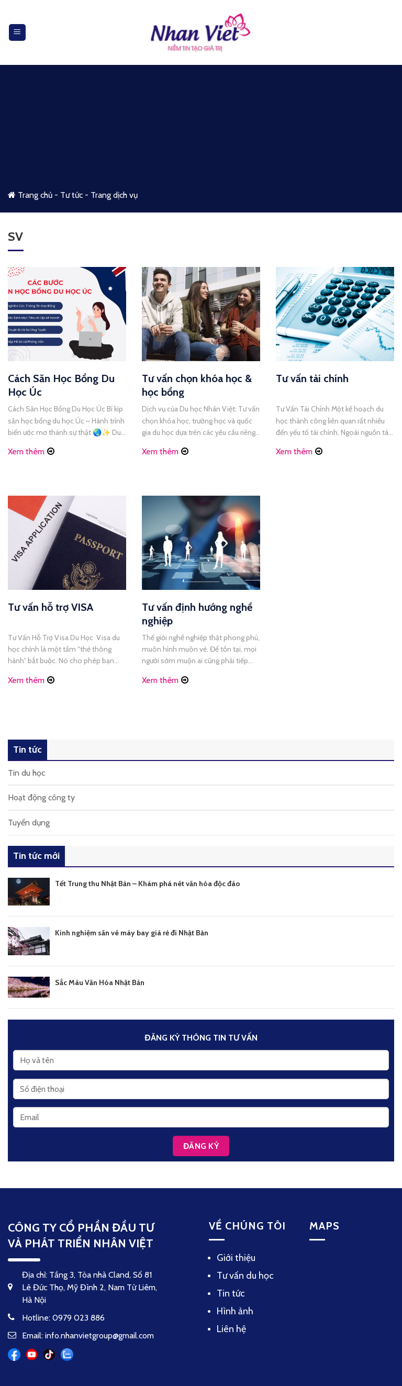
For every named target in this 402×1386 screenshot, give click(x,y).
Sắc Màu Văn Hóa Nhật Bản (99, 982)
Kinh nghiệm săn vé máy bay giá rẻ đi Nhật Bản (131, 932)
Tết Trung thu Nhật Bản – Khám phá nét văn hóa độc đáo (147, 883)
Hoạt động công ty (41, 797)
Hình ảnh (235, 1311)
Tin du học (26, 773)
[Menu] (17, 32)
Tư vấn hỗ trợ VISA (50, 607)
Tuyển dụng (29, 823)
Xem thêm (26, 451)
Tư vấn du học (245, 1275)
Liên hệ (231, 1329)
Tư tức (71, 195)
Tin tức (231, 1293)
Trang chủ (30, 195)
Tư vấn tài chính (312, 378)
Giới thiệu (236, 1258)
